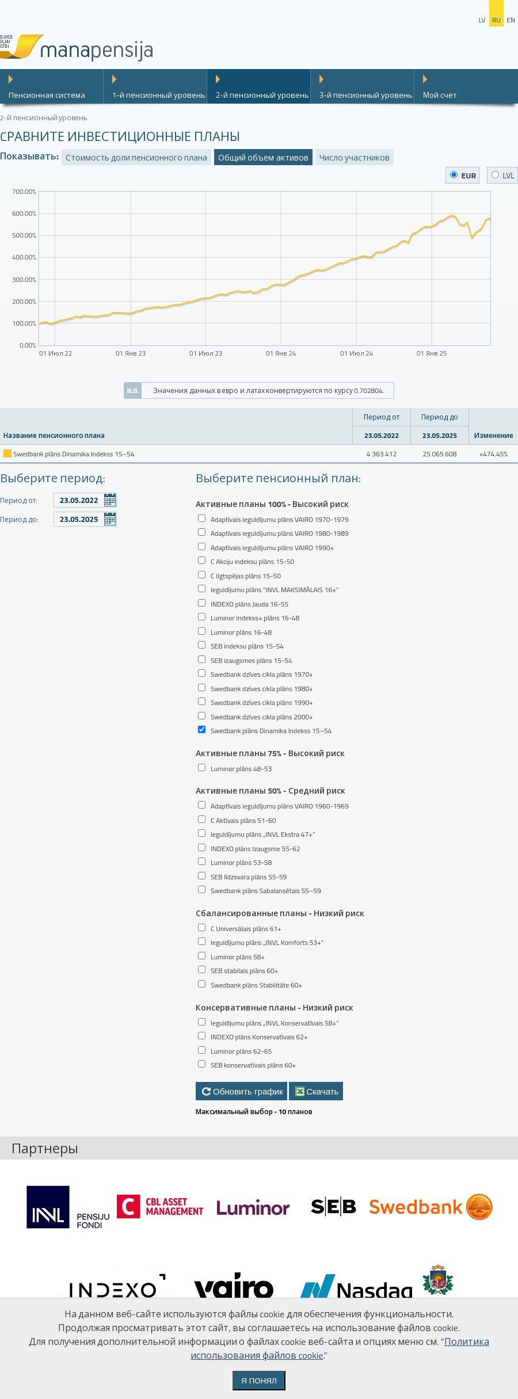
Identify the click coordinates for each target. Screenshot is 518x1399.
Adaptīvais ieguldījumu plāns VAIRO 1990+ (272, 547)
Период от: (18, 500)
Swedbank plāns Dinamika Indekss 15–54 (271, 730)
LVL (503, 175)
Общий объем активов (263, 157)
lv (481, 19)
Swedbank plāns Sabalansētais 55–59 (266, 890)
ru (496, 19)
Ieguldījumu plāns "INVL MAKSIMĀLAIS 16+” (274, 589)
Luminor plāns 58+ (238, 956)
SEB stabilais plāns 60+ (244, 970)
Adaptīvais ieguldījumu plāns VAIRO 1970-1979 (280, 519)
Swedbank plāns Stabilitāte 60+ (256, 984)
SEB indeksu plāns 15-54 (247, 646)
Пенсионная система (47, 95)
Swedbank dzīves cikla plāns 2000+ (262, 716)
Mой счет (440, 95)
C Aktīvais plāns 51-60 (243, 820)
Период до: (19, 519)
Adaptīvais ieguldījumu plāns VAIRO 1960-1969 (280, 805)
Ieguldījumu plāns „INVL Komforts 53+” (267, 942)
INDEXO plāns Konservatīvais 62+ (259, 1036)
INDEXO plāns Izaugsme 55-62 (255, 848)
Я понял (258, 1381)
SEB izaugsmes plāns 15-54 (251, 660)
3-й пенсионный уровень (366, 95)
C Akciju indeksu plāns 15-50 (252, 561)
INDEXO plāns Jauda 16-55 (249, 604)
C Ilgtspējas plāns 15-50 (246, 575)
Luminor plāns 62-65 (241, 1051)
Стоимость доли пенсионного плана (136, 157)
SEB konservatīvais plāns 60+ (253, 1064)
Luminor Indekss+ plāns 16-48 (255, 617)
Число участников (354, 157)
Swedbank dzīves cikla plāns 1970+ (262, 674)
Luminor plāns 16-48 (241, 632)
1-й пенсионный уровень (158, 95)
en (510, 19)
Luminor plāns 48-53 (241, 768)
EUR (463, 175)
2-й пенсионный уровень (262, 95)
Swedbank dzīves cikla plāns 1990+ (262, 702)
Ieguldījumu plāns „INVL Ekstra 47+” (263, 834)
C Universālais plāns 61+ (246, 928)
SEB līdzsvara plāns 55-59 (249, 876)
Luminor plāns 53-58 (241, 862)
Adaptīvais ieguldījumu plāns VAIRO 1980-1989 (280, 533)
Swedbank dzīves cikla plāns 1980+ (262, 688)
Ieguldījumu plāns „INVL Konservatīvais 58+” (275, 1022)
